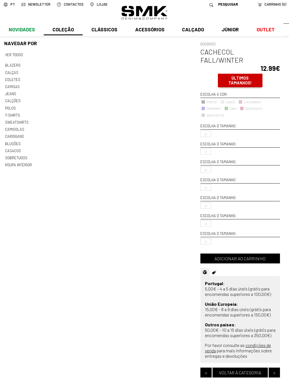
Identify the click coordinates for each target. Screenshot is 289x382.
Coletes (12, 79)
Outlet (264, 30)
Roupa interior (18, 162)
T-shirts (12, 113)
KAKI (230, 108)
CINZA (227, 102)
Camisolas (14, 127)
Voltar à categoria (240, 372)
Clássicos (104, 30)
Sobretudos (16, 154)
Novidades (21, 30)
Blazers (12, 65)
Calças (11, 72)
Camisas (12, 86)
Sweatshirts (16, 120)
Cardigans (14, 134)
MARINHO (211, 108)
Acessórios (149, 30)
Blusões (13, 141)
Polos (10, 106)
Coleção (63, 30)
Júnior (229, 30)
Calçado (192, 30)
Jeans (10, 92)
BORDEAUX (251, 108)
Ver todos (14, 55)
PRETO (209, 102)
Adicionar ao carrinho (240, 258)
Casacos (12, 148)
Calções (12, 99)
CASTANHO (249, 102)
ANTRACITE (212, 115)
